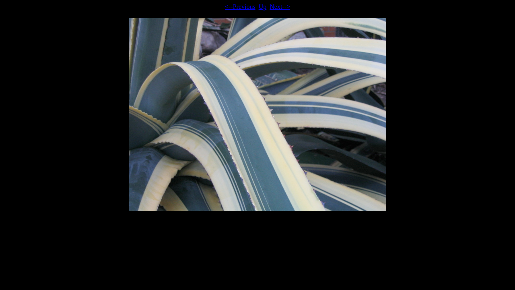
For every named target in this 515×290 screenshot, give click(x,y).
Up (263, 6)
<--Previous (240, 6)
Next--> (280, 6)
